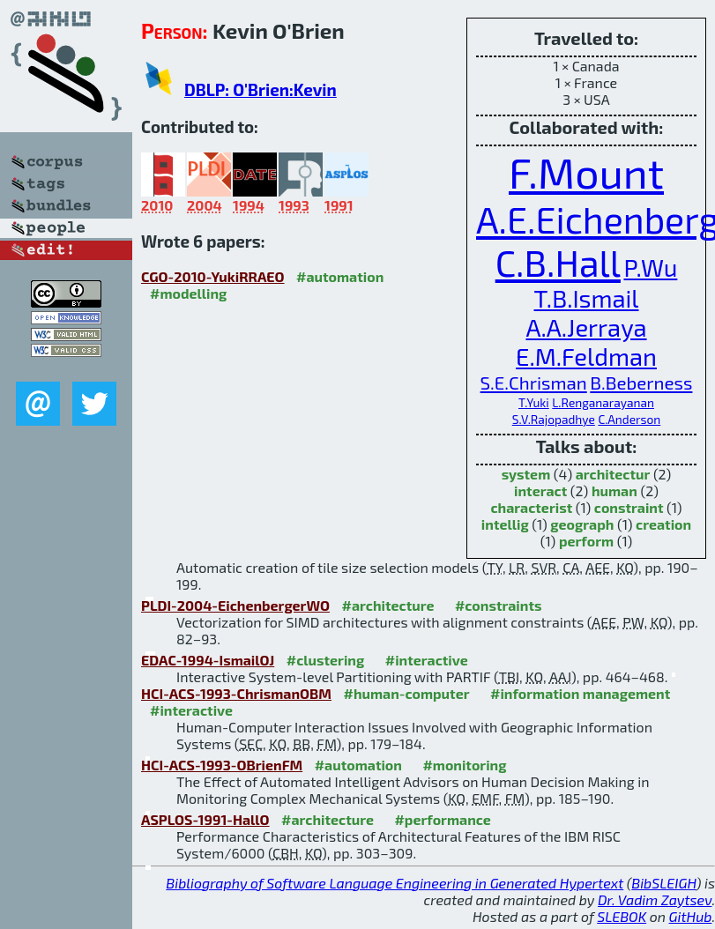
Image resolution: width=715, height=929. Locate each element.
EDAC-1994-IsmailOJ (207, 659)
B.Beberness (641, 382)
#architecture (388, 605)
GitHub (690, 916)
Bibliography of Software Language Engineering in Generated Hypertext (394, 882)
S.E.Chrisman (533, 382)
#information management (580, 693)
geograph (582, 524)
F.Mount (586, 171)
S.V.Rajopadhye (553, 419)
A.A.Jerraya (585, 327)
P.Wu (650, 267)
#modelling (188, 293)
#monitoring (464, 764)
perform (586, 540)
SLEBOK (621, 916)
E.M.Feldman (586, 356)
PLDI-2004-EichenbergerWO (235, 605)
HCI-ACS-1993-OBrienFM (221, 764)
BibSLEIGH (663, 882)
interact (540, 490)
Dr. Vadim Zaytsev (654, 899)
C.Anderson (629, 419)
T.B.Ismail (586, 298)
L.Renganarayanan (603, 402)
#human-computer (406, 693)
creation (663, 524)
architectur (613, 473)
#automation (340, 276)
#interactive (426, 659)
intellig (505, 524)
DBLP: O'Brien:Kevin (260, 89)
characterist (531, 507)
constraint (629, 507)
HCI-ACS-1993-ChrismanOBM (236, 693)
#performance (442, 819)
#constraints (498, 605)
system (526, 473)
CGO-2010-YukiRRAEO (213, 276)
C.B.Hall (558, 262)
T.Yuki (533, 402)
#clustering (326, 659)
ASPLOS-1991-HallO (205, 819)
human (614, 490)
